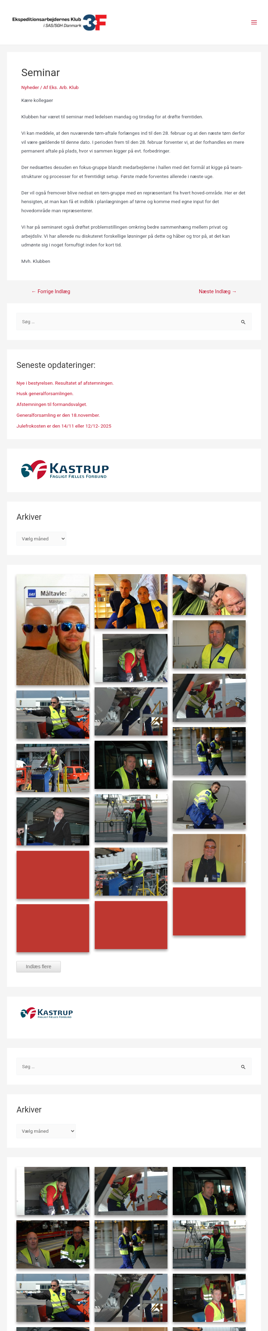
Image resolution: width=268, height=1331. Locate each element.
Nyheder (30, 87)
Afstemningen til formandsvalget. (51, 404)
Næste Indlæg (218, 291)
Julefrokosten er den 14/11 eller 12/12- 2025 (63, 426)
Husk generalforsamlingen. (44, 393)
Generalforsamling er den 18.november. (58, 415)
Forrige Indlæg (50, 291)
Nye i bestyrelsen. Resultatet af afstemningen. (64, 383)
